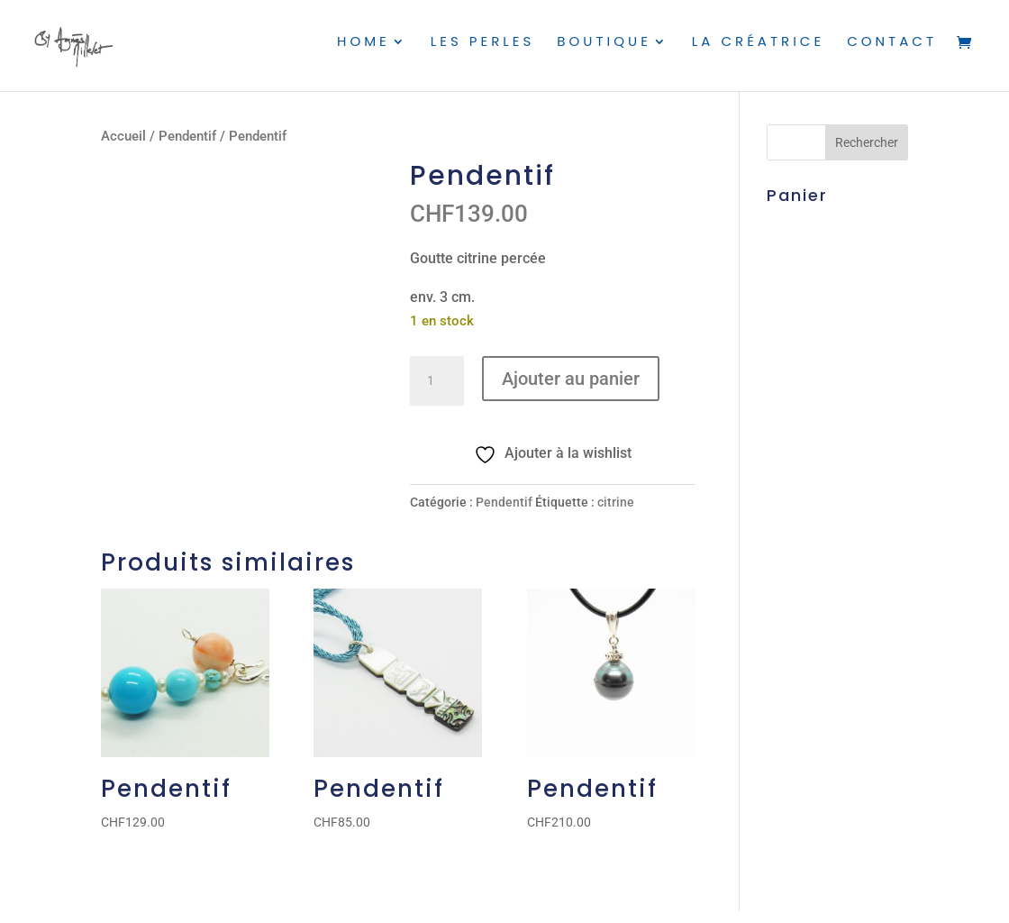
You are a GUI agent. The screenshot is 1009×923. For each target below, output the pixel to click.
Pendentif (187, 136)
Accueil (123, 136)
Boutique (602, 51)
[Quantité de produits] (437, 381)
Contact (892, 51)
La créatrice (757, 51)
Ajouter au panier (571, 378)
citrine (615, 502)
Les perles (480, 51)
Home (359, 51)
